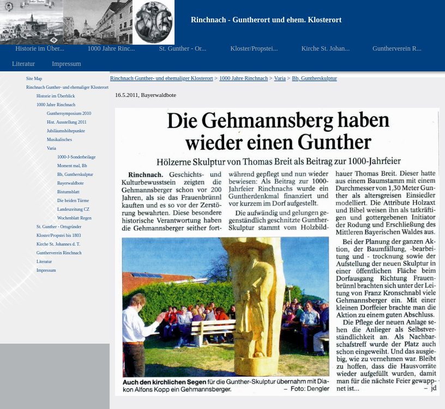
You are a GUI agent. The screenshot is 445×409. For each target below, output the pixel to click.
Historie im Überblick (56, 96)
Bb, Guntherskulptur (75, 174)
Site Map (34, 78)
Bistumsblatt (68, 192)
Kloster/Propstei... (246, 48)
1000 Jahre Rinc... (103, 48)
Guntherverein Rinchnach (59, 253)
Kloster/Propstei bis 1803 (59, 235)
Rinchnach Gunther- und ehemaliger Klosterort (67, 87)
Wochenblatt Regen (74, 218)
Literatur (18, 64)
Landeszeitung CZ (73, 209)
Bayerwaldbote (70, 183)
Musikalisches (59, 139)
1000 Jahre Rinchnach (56, 104)
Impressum (60, 64)
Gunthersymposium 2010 (69, 113)
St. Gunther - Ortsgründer (59, 226)
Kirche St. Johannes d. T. (59, 244)
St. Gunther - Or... (174, 48)
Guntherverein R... (390, 48)
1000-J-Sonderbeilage (76, 157)
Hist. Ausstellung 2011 (67, 122)
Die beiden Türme (73, 200)
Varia (51, 148)
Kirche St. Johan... (318, 48)
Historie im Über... (32, 48)
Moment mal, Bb (72, 165)
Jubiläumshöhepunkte (66, 131)
